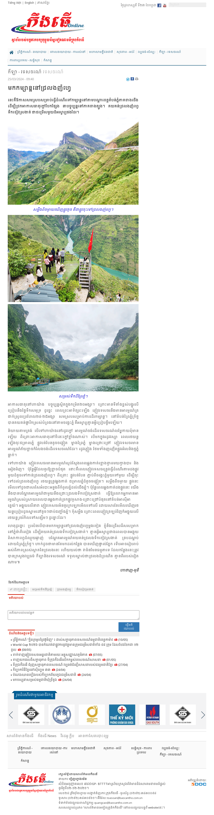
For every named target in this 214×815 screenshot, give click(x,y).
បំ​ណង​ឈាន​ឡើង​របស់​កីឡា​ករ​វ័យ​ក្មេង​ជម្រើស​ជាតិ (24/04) (52, 675)
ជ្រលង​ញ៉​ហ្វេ (64, 590)
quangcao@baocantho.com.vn (113, 803)
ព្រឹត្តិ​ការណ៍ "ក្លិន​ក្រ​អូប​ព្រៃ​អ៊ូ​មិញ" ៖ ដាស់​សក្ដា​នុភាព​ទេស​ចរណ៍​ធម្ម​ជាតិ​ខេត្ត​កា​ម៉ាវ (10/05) (70, 639)
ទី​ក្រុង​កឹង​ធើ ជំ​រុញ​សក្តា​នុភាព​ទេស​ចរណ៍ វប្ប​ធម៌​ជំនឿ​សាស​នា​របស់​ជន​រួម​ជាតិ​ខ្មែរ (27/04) (70, 665)
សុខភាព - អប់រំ (125, 52)
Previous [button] (11, 715)
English (29, 2)
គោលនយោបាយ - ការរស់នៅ (67, 52)
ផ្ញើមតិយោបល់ (129, 627)
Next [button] (203, 715)
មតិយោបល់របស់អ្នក (73, 615)
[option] (31, 715)
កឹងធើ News (47, 736)
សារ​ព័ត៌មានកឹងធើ (19, 736)
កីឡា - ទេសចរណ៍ (170, 52)
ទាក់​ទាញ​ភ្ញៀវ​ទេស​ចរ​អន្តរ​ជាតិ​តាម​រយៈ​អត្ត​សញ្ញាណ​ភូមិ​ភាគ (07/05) (57, 655)
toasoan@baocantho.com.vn (125, 798)
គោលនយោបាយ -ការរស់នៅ (54, 750)
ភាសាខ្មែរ (43, 2)
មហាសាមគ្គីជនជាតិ (101, 52)
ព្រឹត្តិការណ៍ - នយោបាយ (31, 52)
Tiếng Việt (14, 2)
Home (11, 52)
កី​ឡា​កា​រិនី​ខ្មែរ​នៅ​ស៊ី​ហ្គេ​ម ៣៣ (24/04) (39, 670)
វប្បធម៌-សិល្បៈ (146, 52)
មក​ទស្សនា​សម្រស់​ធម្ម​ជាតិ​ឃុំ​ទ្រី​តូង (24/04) (42, 680)
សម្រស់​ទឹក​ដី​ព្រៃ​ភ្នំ (42, 590)
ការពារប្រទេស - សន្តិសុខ (25, 60)
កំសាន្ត (47, 60)
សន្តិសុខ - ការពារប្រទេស (141, 750)
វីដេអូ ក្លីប (67, 736)
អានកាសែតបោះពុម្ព (93, 736)
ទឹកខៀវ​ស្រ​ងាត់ (84, 590)
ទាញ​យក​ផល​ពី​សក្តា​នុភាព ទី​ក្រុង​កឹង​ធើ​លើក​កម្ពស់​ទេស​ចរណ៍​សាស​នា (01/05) (64, 660)
